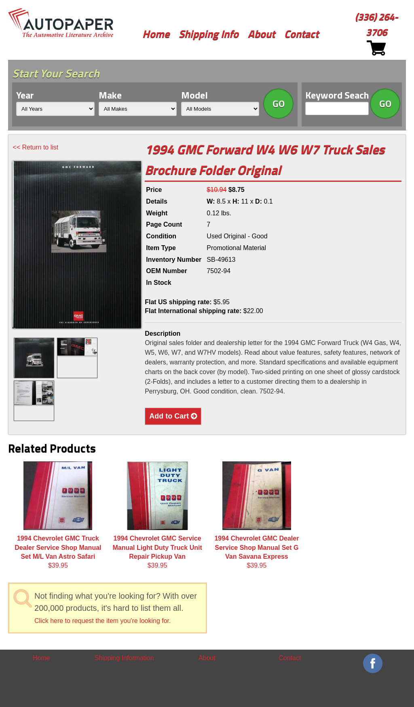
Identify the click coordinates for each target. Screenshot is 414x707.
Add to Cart (173, 416)
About (261, 34)
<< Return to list (35, 147)
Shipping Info (209, 34)
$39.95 (58, 515)
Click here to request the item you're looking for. (102, 620)
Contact (301, 34)
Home (155, 34)
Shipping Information (124, 657)
